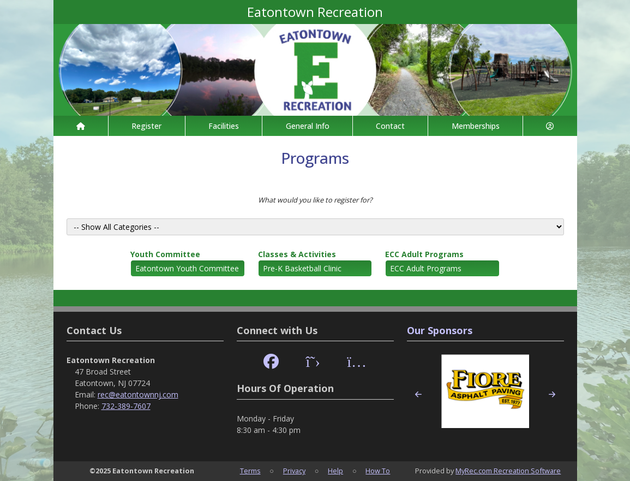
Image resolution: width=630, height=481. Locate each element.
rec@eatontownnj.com (138, 394)
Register (146, 126)
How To (377, 471)
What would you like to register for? (315, 200)
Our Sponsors (439, 330)
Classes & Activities (297, 254)
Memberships (476, 126)
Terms (250, 471)
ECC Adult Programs (424, 254)
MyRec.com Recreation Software (508, 471)
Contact (390, 126)
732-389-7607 (126, 406)
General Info (307, 126)
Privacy (294, 471)
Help (335, 471)
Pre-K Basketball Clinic (302, 268)
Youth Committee (165, 254)
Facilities (223, 126)
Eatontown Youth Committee (187, 268)
